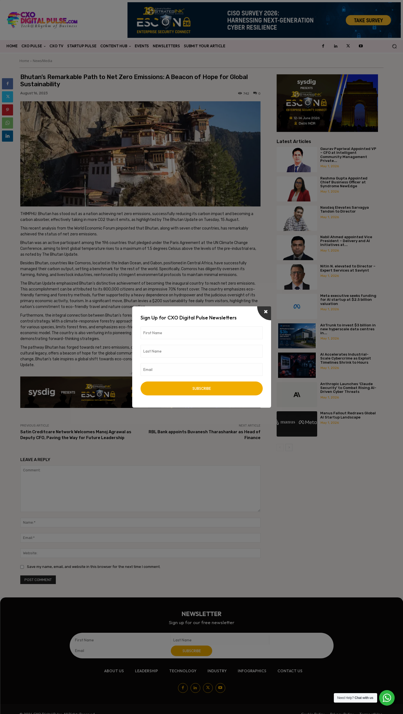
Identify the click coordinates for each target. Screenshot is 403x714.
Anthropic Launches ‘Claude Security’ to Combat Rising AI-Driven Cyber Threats (348, 388)
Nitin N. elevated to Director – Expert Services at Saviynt (348, 268)
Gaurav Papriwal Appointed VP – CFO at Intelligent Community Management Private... (348, 155)
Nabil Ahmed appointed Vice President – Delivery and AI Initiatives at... (346, 241)
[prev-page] (280, 447)
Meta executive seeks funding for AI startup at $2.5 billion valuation (348, 300)
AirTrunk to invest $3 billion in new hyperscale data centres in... (348, 329)
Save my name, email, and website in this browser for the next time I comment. (94, 567)
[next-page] (289, 447)
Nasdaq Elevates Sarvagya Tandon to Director (344, 209)
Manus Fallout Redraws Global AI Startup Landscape (348, 415)
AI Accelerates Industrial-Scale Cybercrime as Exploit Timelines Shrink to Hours (345, 358)
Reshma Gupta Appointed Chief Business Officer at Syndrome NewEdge (343, 182)
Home (24, 60)
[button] (394, 46)
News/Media (42, 60)
